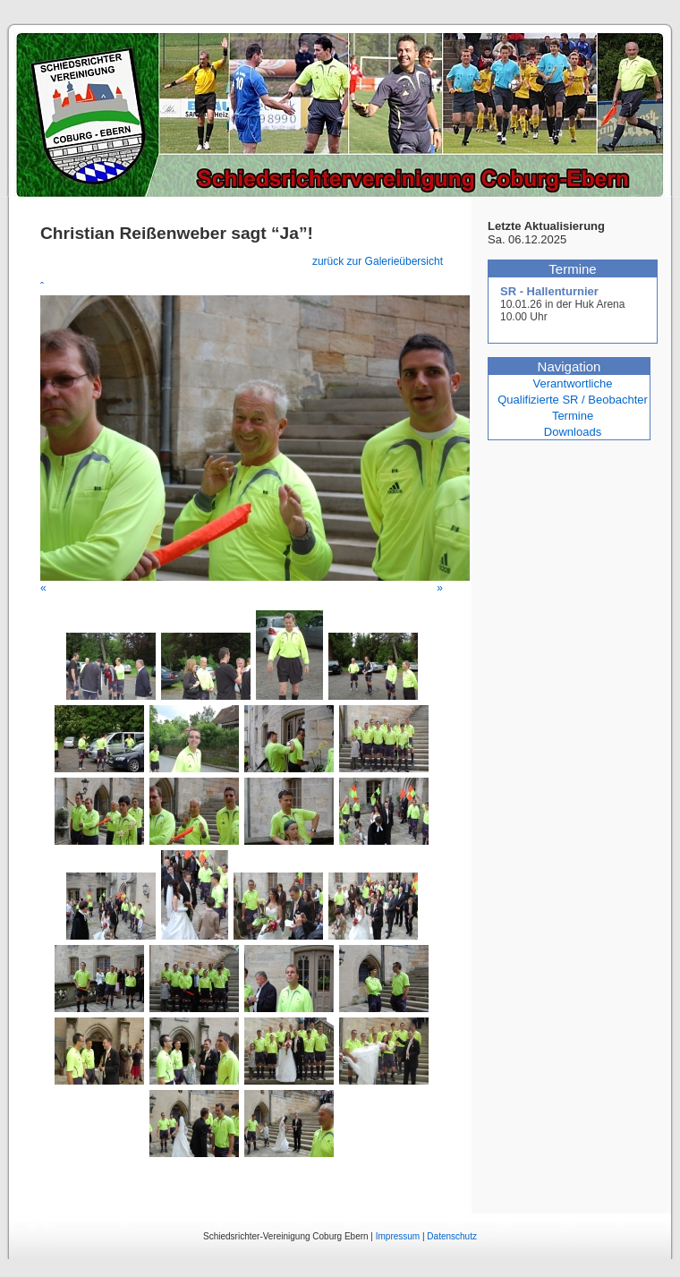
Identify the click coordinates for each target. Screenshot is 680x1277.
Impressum (398, 1236)
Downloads (572, 431)
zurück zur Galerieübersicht (377, 261)
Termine (572, 415)
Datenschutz (452, 1236)
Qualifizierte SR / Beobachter (572, 399)
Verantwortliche (573, 383)
